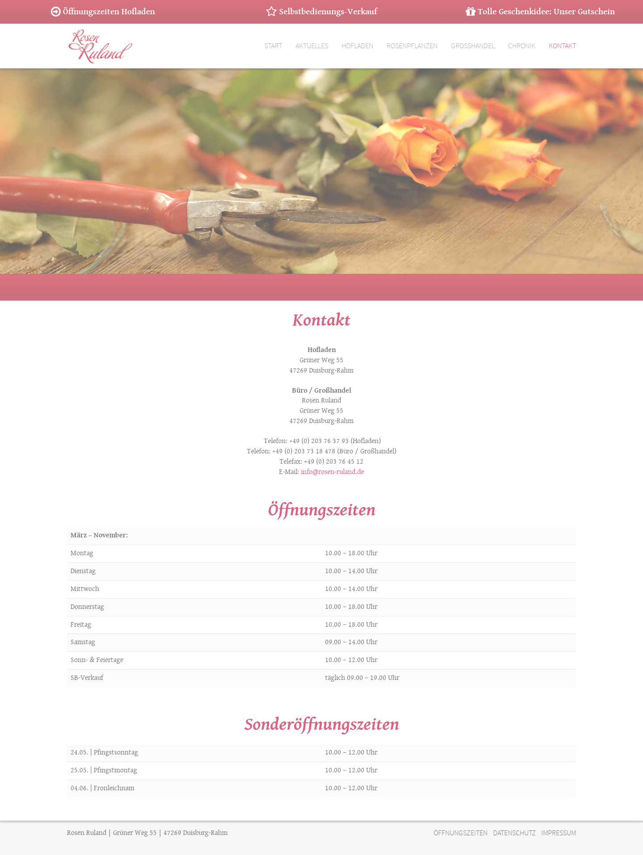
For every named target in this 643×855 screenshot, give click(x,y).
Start (273, 46)
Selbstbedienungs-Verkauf (321, 12)
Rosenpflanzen (412, 46)
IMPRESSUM (558, 833)
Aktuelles (312, 46)
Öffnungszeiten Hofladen (103, 12)
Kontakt (562, 46)
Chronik (521, 46)
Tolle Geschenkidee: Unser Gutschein (540, 12)
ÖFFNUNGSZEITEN (461, 833)
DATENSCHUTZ (514, 833)
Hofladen (357, 46)
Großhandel (473, 46)
